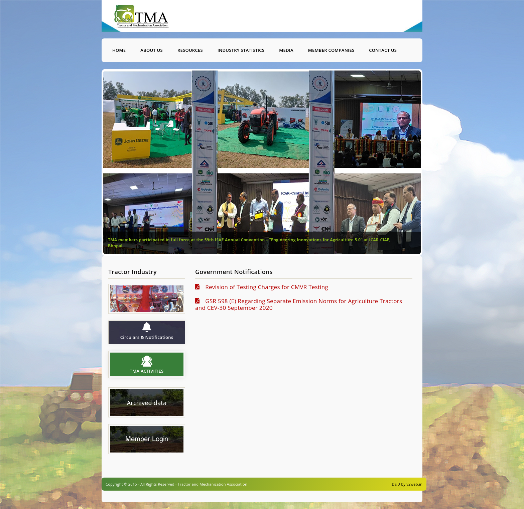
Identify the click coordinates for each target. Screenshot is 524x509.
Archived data (147, 403)
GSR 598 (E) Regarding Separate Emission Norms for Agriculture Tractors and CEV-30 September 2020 (298, 304)
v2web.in (414, 484)
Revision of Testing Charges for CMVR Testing (264, 287)
